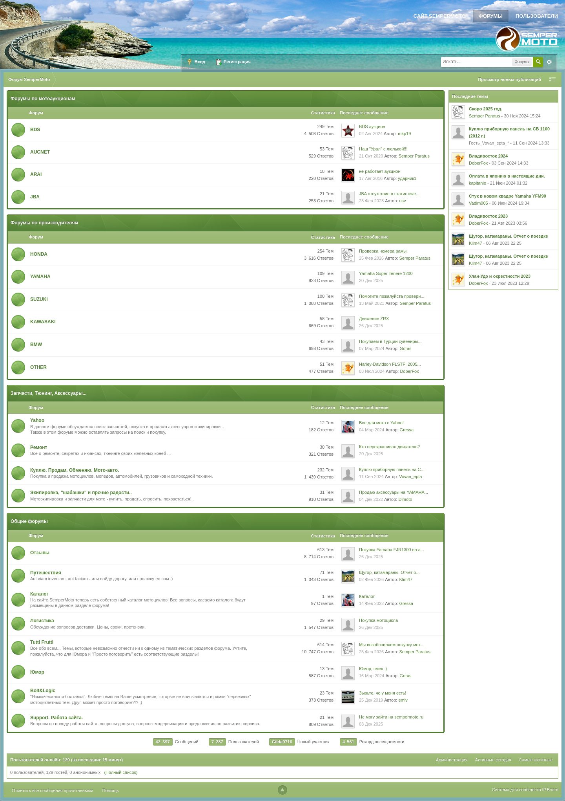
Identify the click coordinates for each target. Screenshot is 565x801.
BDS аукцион (372, 126)
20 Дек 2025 (371, 280)
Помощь (110, 790)
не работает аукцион (379, 171)
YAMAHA (40, 276)
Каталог (39, 594)
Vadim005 (478, 203)
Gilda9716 (282, 741)
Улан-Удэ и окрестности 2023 (499, 276)
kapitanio (477, 183)
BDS (35, 129)
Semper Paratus (414, 156)
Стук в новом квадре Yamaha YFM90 (507, 196)
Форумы (491, 16)
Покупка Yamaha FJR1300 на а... (391, 549)
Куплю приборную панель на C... (392, 469)
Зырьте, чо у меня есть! (382, 693)
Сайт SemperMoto (440, 16)
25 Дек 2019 (371, 700)
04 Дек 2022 (371, 499)
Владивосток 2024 (488, 156)
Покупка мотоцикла (378, 620)
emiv (402, 700)
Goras (406, 348)
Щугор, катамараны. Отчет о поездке (508, 236)
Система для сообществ (516, 789)
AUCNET (40, 152)
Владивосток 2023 (488, 216)
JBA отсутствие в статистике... (389, 193)
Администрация (452, 759)
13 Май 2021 (371, 303)
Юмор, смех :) (373, 668)
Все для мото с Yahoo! (381, 422)
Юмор (37, 672)
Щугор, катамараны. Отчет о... (389, 572)
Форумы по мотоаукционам (43, 98)
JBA (35, 197)
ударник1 (407, 178)
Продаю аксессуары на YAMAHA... (393, 492)
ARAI (36, 174)
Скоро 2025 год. (485, 108)
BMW (36, 344)
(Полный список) (120, 772)
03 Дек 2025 (371, 724)
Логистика (42, 620)
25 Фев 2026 (371, 258)
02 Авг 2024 (371, 133)
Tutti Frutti (41, 642)
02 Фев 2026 (371, 579)
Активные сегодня (493, 759)
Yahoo (37, 420)
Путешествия (45, 573)
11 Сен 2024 (371, 476)
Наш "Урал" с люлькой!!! (383, 149)
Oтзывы (39, 552)
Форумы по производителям (44, 222)
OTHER (38, 367)
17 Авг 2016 (371, 178)
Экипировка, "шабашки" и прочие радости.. (81, 492)
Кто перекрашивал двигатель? (389, 446)
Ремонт (38, 447)
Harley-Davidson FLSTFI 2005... (390, 364)
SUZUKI (39, 299)
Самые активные (536, 759)
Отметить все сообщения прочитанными (52, 790)
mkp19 (404, 133)
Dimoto (405, 499)
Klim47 (405, 579)
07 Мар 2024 (371, 348)
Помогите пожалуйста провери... (392, 296)
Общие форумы (29, 521)
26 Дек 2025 (371, 325)
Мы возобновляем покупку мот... (391, 644)
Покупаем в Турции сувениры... (390, 341)
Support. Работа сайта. (56, 717)
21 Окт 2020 (371, 156)
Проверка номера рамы (382, 251)
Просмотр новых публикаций (509, 79)
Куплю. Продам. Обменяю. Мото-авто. (74, 470)
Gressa (407, 429)
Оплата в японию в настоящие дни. (507, 176)
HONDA (38, 254)
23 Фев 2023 (371, 200)
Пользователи (537, 16)
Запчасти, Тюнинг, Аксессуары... (48, 393)
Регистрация (233, 62)
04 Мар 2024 (371, 429)
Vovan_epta (410, 476)
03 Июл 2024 (372, 371)
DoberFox (409, 371)
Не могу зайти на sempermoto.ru (391, 717)
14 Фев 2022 (371, 603)
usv (402, 200)
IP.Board (550, 789)
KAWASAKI (43, 321)
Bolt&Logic (42, 690)
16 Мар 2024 (371, 675)
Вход (195, 62)
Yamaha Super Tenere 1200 (386, 273)
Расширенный (549, 62)
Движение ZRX (374, 318)
